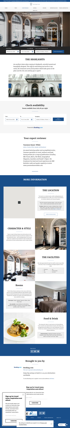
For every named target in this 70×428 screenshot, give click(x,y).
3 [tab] (52, 311)
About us (35, 10)
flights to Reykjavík (57, 208)
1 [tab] (49, 311)
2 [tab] (50, 311)
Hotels (32, 417)
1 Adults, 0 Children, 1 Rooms (42, 51)
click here (51, 378)
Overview (24, 13)
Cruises (39, 417)
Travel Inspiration (48, 417)
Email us (63, 424)
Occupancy (37, 116)
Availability (45, 13)
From (6, 116)
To (20, 116)
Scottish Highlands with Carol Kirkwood (20, 0)
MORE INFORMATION (35, 13)
